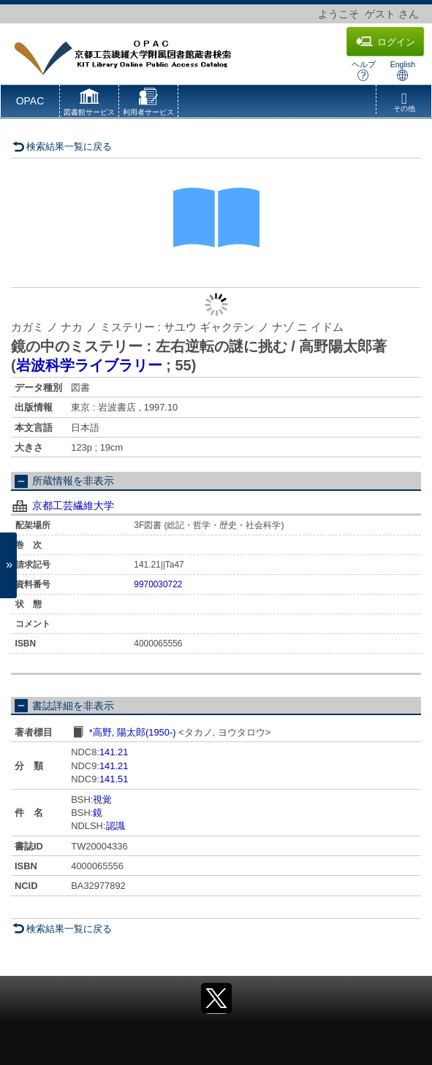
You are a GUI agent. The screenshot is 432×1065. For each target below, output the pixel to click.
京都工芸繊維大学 (73, 505)
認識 (115, 825)
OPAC (30, 101)
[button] (89, 104)
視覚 (102, 799)
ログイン (385, 41)
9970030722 (158, 584)
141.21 (113, 752)
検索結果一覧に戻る (62, 146)
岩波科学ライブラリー (89, 365)
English (402, 70)
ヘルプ (364, 70)
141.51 (113, 779)
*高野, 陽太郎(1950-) (132, 732)
